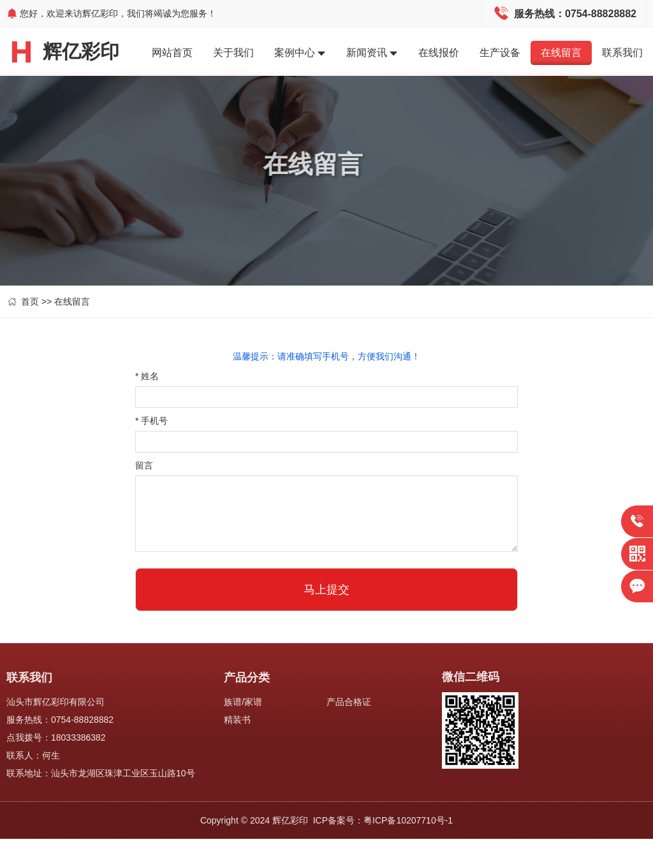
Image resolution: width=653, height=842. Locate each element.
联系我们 (622, 52)
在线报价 (438, 52)
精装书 (237, 723)
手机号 (151, 424)
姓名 (147, 379)
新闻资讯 (372, 53)
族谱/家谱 (243, 705)
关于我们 (233, 52)
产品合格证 (348, 705)
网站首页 (172, 52)
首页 (30, 305)
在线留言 (561, 52)
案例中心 (300, 53)
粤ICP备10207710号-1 (408, 823)
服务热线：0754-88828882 (60, 723)
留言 (144, 468)
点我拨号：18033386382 (56, 741)
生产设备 (500, 52)
